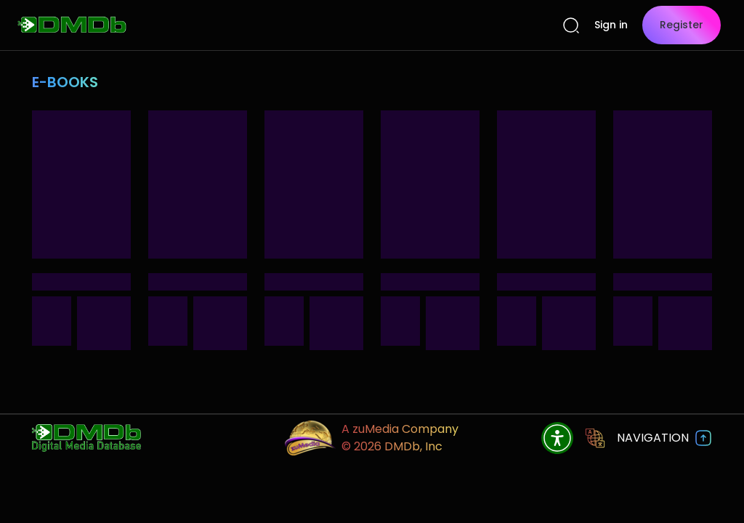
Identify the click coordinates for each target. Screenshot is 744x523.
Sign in (611, 24)
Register (681, 24)
